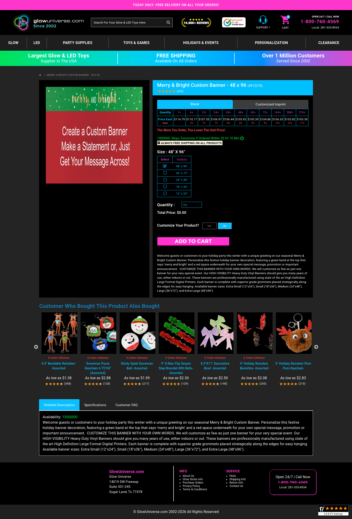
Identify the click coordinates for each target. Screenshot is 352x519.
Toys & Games (136, 43)
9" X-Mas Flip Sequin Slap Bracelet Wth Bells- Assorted (176, 368)
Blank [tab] (195, 104)
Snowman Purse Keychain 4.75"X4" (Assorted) (98, 368)
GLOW (13, 43)
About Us (188, 475)
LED (36, 43)
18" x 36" (182, 186)
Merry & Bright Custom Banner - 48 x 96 (73, 75)
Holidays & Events (201, 43)
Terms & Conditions (195, 489)
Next (316, 347)
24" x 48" (182, 180)
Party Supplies (77, 43)
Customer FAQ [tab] (127, 405)
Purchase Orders (193, 482)
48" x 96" (182, 166)
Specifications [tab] (95, 405)
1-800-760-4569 (320, 21)
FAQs (232, 475)
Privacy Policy (191, 486)
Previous (36, 347)
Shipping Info (237, 479)
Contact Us (236, 486)
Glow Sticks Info (193, 479)
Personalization (271, 43)
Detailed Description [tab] (59, 405)
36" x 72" (182, 173)
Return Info (236, 482)
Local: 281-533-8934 (325, 27)
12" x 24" (182, 193)
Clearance (328, 43)
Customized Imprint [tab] (270, 104)
